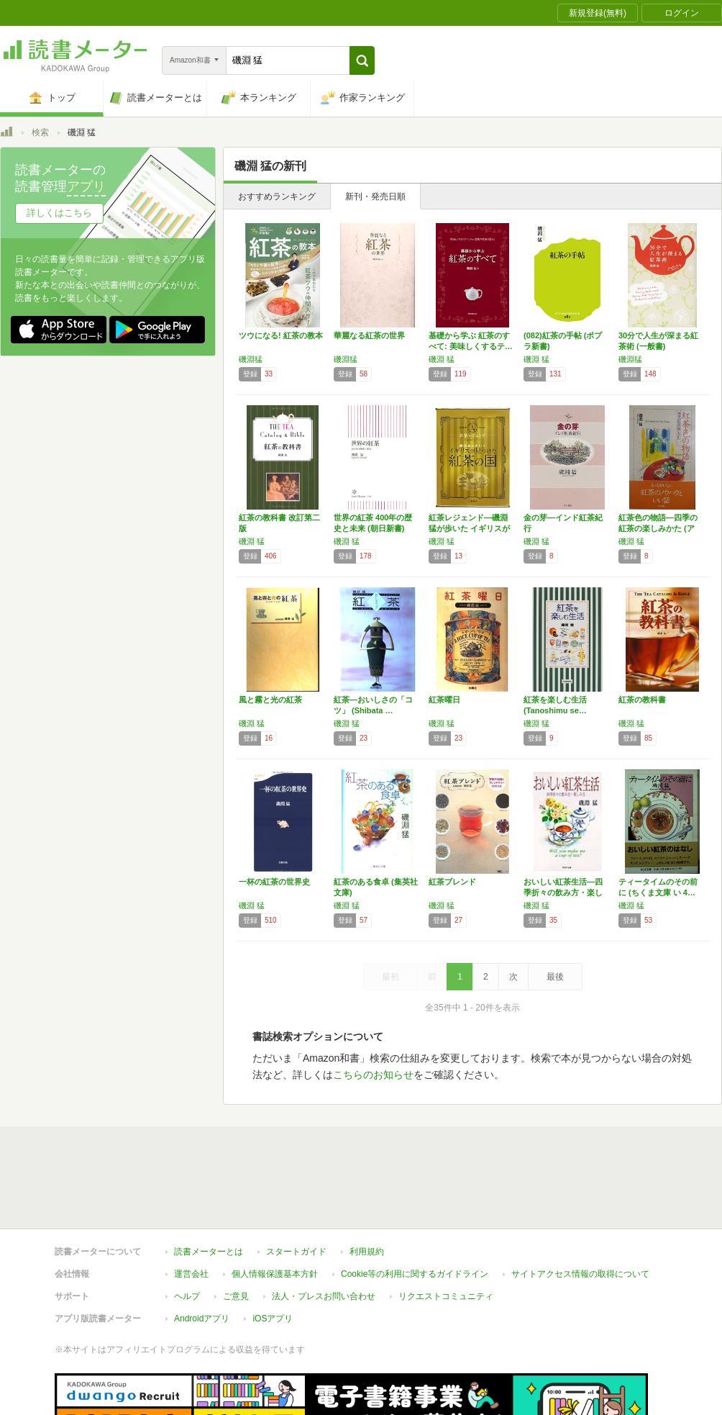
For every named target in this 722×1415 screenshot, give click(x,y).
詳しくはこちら (59, 212)
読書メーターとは (208, 1251)
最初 (390, 977)
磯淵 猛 (441, 359)
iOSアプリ (272, 1318)
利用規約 (366, 1251)
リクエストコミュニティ (445, 1296)
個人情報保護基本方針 (275, 1274)
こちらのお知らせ (373, 1074)
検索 (40, 132)
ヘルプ (187, 1296)
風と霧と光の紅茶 (270, 699)
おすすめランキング (277, 196)
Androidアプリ (201, 1318)
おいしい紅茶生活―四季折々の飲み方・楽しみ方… (563, 892)
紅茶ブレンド (452, 881)
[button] (362, 60)
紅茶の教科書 (642, 699)
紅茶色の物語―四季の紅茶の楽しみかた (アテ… (658, 528)
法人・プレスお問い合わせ (323, 1296)
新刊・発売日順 (375, 196)
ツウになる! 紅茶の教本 (281, 335)
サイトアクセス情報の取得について (580, 1274)
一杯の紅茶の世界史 (274, 881)
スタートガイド (296, 1251)
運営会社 (191, 1274)
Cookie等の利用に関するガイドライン (414, 1274)
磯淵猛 (250, 359)
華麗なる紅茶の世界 (369, 335)
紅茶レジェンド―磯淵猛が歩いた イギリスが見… (469, 528)
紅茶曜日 (444, 699)
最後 (555, 977)
